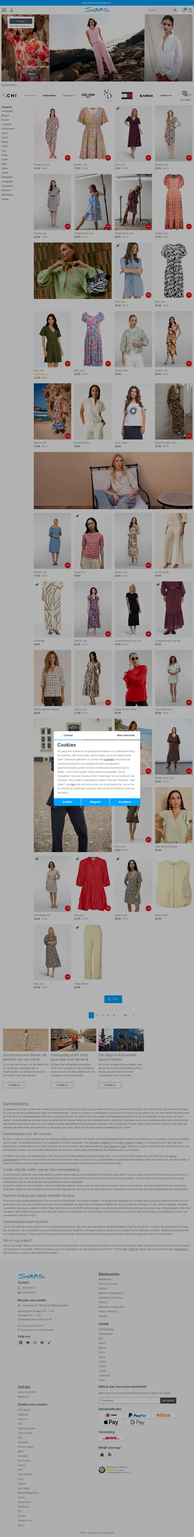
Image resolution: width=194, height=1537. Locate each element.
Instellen (67, 802)
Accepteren (125, 802)
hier (73, 784)
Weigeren (95, 802)
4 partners (108, 759)
